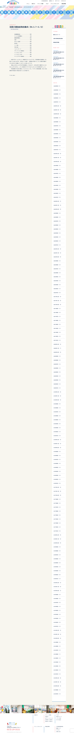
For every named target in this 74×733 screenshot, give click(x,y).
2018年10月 (56, 447)
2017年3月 (56, 523)
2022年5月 (56, 276)
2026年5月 (56, 86)
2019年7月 (56, 411)
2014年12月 (56, 630)
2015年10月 (56, 590)
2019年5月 (56, 419)
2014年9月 (56, 642)
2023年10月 (56, 209)
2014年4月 (56, 662)
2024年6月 (56, 177)
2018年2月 (56, 479)
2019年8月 (56, 407)
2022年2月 (56, 288)
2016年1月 (56, 578)
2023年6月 (56, 225)
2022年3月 (56, 284)
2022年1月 (56, 292)
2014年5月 (56, 658)
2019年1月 (56, 435)
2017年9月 (56, 499)
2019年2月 (56, 431)
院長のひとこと (59, 716)
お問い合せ (58, 731)
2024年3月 (56, 189)
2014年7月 (56, 650)
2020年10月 (56, 352)
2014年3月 (56, 666)
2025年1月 (56, 149)
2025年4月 (56, 137)
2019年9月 (56, 403)
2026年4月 (56, 90)
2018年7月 (56, 459)
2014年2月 (56, 670)
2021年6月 (56, 320)
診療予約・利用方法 (48, 721)
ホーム (28, 3)
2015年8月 (56, 598)
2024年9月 (56, 165)
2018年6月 (56, 463)
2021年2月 (56, 336)
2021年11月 (56, 300)
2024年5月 (56, 181)
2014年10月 (56, 638)
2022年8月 (56, 264)
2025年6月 (56, 129)
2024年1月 (56, 197)
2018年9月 (56, 451)
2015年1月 (56, 626)
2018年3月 (56, 475)
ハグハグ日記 (58, 718)
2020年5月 (56, 372)
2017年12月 (56, 487)
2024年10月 (56, 161)
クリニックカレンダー (55, 3)
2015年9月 (56, 594)
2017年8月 (56, 503)
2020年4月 (56, 376)
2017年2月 (56, 527)
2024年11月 (56, 157)
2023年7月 (56, 221)
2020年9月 (56, 356)
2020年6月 (56, 368)
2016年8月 (56, 550)
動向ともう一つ (56, 34)
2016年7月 (56, 554)
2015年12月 (56, 582)
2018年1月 (56, 483)
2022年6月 (56, 272)
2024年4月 (56, 185)
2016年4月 (56, 566)
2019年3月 (56, 427)
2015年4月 (56, 614)
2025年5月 (56, 133)
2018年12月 (56, 439)
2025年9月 (56, 117)
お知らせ (33, 3)
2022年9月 (56, 260)
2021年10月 (56, 304)
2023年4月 (56, 233)
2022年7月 (56, 268)
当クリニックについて (49, 718)
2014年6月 (56, 654)
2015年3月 (56, 618)
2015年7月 (56, 602)
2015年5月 (56, 610)
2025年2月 (56, 145)
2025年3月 (56, 141)
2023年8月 (56, 217)
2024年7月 (56, 173)
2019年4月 (56, 423)
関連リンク (58, 728)
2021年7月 (56, 316)
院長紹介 (46, 716)
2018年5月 (56, 467)
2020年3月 (56, 380)
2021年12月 (56, 296)
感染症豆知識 (56, 42)
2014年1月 (56, 674)
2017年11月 (56, 491)
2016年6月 (56, 558)
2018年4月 (56, 471)
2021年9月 (56, 308)
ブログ (47, 3)
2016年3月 (56, 570)
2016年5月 (56, 562)
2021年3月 (56, 332)
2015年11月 (56, 586)
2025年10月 (56, 113)
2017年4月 (56, 519)
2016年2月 (56, 574)
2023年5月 (56, 229)
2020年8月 (56, 360)
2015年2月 (56, 622)
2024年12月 (56, 153)
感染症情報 (64, 3)
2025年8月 (56, 121)
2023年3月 (56, 237)
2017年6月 (56, 511)
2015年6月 (56, 606)
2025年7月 (56, 125)
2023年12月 (56, 201)
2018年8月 (56, 455)
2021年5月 (56, 324)
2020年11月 (56, 348)
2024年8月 (56, 169)
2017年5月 (56, 515)
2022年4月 (56, 280)
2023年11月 (56, 205)
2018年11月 (56, 443)
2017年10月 (56, 495)
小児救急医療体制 (59, 726)
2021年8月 (56, 312)
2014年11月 (56, 634)
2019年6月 (56, 415)
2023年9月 (56, 213)
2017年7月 (56, 507)
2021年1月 (56, 340)
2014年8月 (56, 646)
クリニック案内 (40, 3)
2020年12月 (56, 344)
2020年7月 (56, 364)
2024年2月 (56, 193)
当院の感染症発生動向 (58, 38)
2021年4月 (56, 328)
